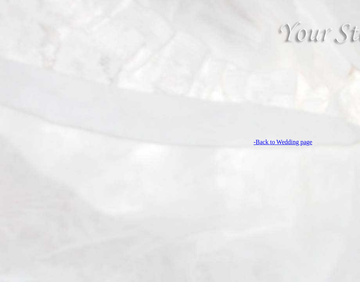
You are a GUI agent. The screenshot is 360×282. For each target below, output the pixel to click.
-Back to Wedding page (157, 142)
